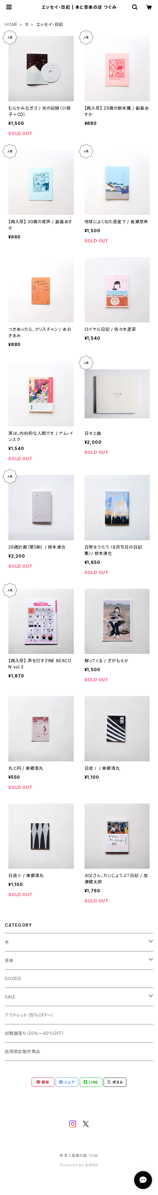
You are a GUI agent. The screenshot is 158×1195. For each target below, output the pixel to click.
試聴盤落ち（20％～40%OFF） (35, 1033)
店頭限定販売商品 (22, 1051)
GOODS (13, 978)
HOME (11, 24)
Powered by (79, 1165)
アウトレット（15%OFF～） (29, 1014)
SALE (10, 996)
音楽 (9, 960)
